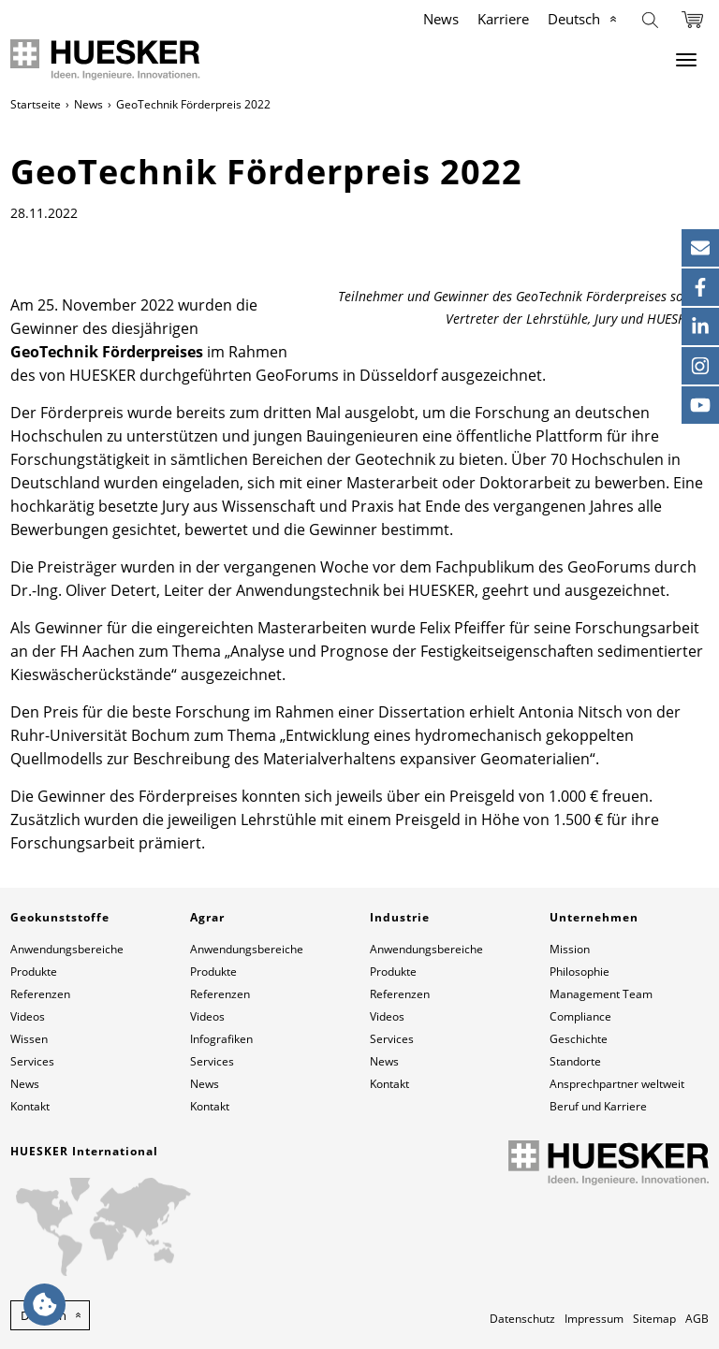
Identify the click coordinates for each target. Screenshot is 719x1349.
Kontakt (30, 1106)
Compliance (580, 1016)
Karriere (503, 18)
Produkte (33, 971)
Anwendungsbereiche (67, 949)
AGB (697, 1319)
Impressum (594, 1319)
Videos (27, 1016)
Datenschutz (522, 1319)
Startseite (35, 104)
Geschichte (579, 1039)
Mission (570, 949)
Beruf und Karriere (598, 1106)
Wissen (29, 1039)
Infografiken (221, 1039)
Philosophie (579, 971)
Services (32, 1061)
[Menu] (686, 59)
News (441, 18)
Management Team (601, 994)
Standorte (575, 1061)
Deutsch (574, 18)
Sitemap (654, 1319)
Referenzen (40, 994)
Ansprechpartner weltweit (617, 1084)
